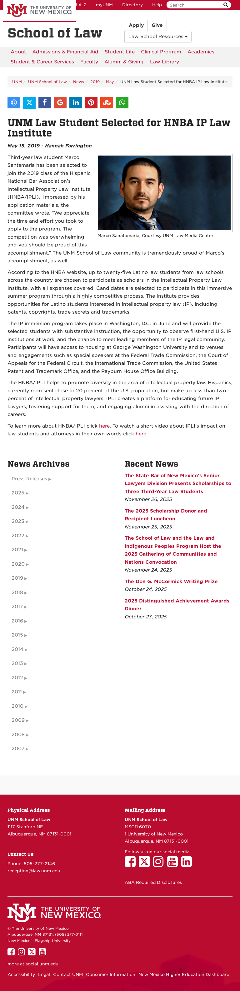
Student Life (120, 52)
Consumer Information (110, 974)
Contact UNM (68, 974)
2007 (18, 748)
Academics (201, 52)
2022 (18, 535)
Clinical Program (161, 52)
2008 (18, 734)
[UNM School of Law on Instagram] (160, 864)
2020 (18, 564)
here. (142, 434)
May (110, 81)
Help (157, 4)
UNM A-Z (77, 4)
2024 (18, 507)
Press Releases (29, 479)
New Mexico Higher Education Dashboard (183, 974)
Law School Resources (158, 36)
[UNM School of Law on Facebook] (132, 864)
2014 (17, 649)
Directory (132, 4)
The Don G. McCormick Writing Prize (171, 581)
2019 (95, 81)
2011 (17, 692)
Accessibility (21, 974)
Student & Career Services (42, 62)
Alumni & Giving (124, 62)
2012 (17, 678)
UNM (17, 81)
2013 (17, 663)
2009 (18, 720)
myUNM (104, 4)
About (18, 52)
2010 (17, 706)
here (104, 426)
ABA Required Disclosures (153, 882)
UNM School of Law (47, 81)
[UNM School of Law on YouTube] (174, 864)
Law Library (164, 62)
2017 (17, 606)
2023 (18, 521)
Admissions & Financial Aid (65, 52)
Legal (44, 974)
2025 (18, 493)
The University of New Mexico (39, 11)
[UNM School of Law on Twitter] (146, 864)
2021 (17, 549)
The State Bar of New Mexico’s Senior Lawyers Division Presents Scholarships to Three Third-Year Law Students (178, 483)
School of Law (55, 33)
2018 (17, 592)
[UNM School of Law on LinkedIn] (188, 864)
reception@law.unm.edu (34, 870)
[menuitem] (18, 52)
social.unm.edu (42, 963)
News (78, 81)
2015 (17, 635)
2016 (17, 621)
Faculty (89, 62)
